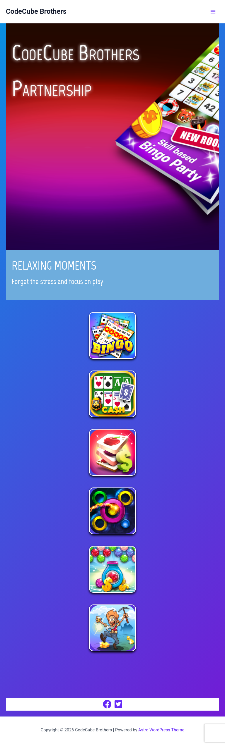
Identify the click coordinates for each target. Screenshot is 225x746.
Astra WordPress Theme (161, 730)
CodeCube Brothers (36, 11)
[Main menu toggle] (213, 12)
